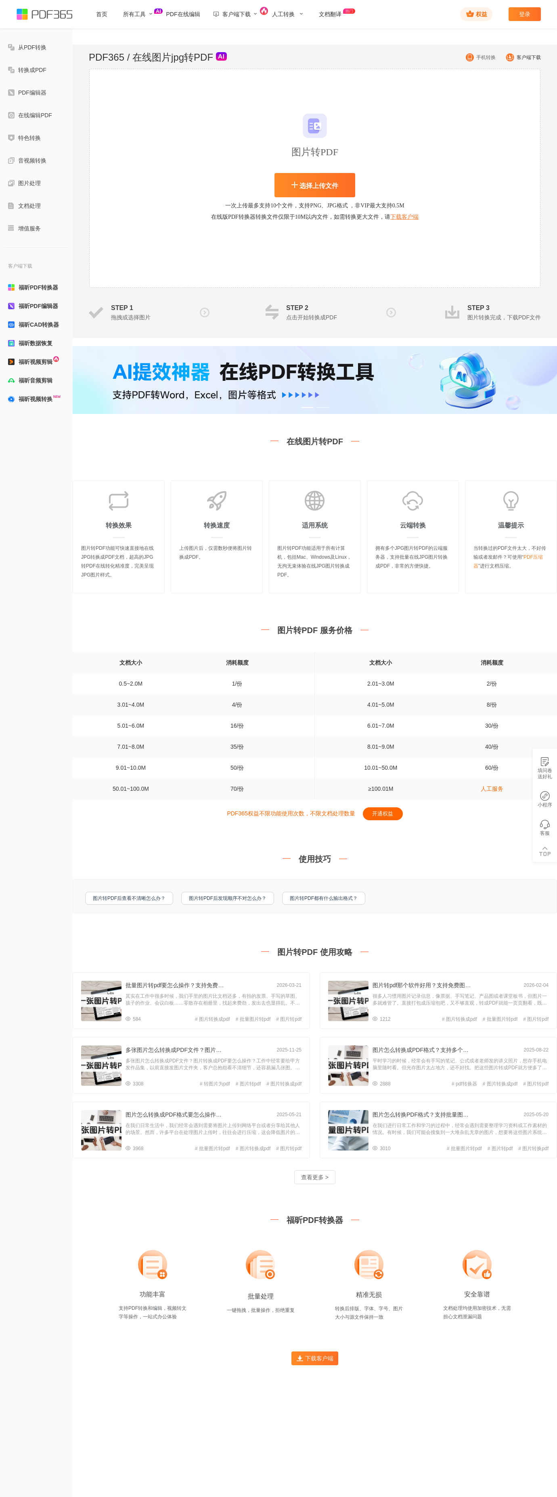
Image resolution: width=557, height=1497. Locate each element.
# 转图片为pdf (215, 1084)
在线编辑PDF (30, 115)
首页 (101, 14)
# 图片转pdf (289, 1019)
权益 (476, 14)
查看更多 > (315, 1177)
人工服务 (492, 788)
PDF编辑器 (27, 92)
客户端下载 (522, 57)
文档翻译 (335, 12)
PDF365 (106, 57)
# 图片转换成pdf (212, 1019)
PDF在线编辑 (183, 14)
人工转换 (287, 14)
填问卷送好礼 (545, 768)
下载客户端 (404, 217)
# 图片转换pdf (533, 1148)
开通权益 (382, 814)
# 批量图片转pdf (253, 1019)
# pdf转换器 (464, 1084)
